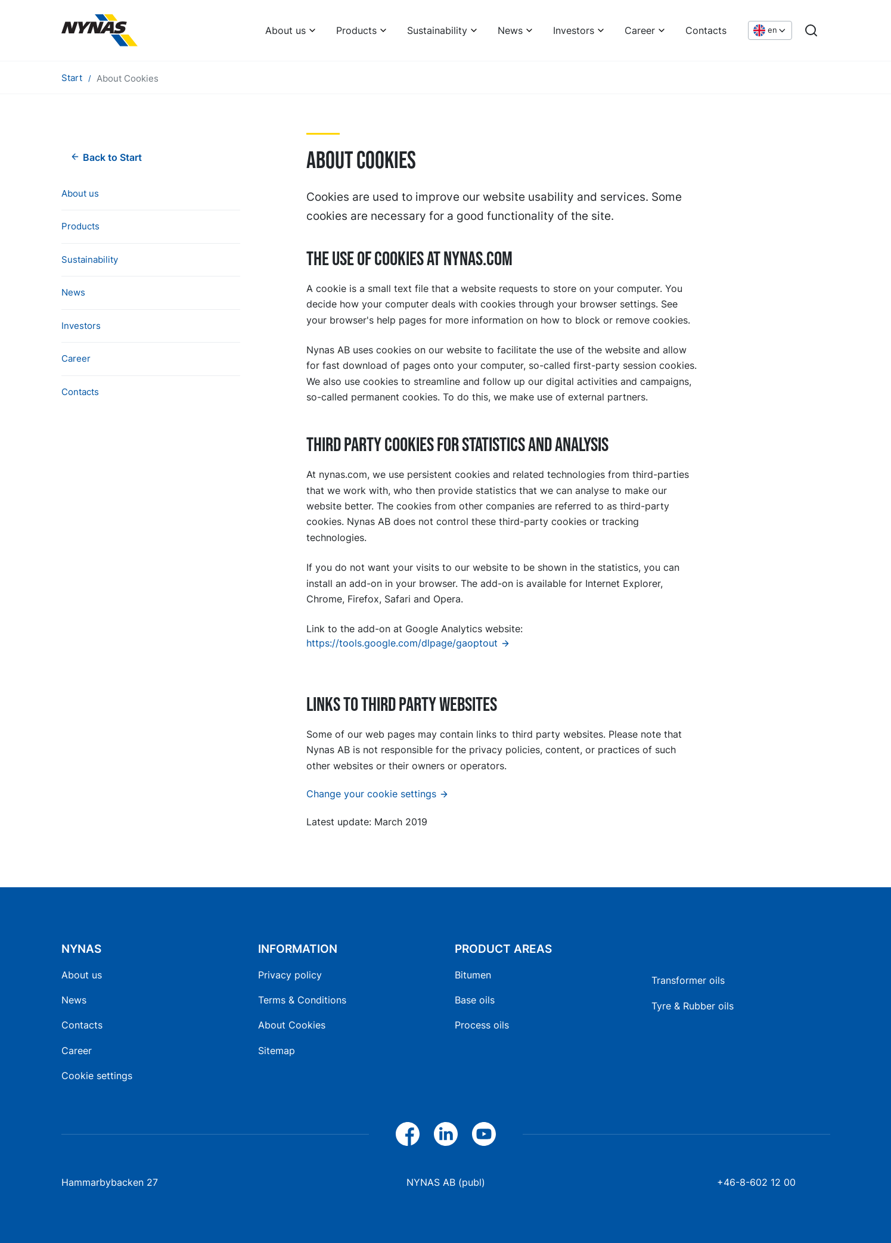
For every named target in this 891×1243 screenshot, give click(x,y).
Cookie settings (96, 1076)
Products (356, 30)
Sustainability (437, 30)
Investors (573, 30)
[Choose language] (769, 31)
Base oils (475, 1000)
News (510, 30)
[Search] (811, 30)
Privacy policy (290, 975)
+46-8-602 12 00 (756, 1182)
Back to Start (112, 157)
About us (285, 30)
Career (640, 30)
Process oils (482, 1025)
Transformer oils (688, 980)
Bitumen (473, 975)
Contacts (706, 30)
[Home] (99, 30)
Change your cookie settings (371, 794)
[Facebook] (408, 1134)
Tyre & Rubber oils (692, 1006)
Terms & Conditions (302, 1000)
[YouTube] (484, 1134)
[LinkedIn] (446, 1134)
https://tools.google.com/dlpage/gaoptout (402, 643)
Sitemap (276, 1050)
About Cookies (291, 1025)
